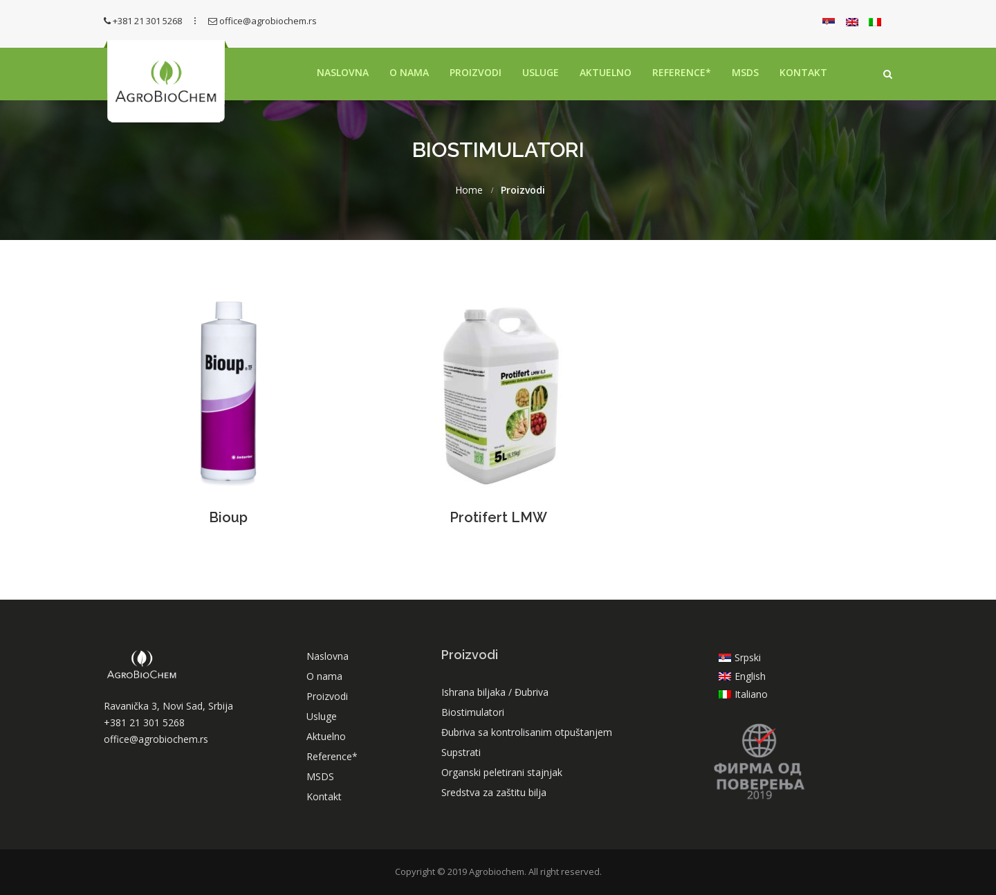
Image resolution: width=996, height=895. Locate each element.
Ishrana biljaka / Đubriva (494, 692)
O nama (409, 72)
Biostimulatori (472, 712)
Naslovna (343, 72)
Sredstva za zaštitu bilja (493, 792)
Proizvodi (475, 72)
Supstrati (461, 752)
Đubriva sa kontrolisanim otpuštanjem (526, 732)
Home (469, 190)
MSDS (745, 72)
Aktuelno (605, 72)
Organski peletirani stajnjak (501, 772)
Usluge (540, 72)
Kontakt (803, 72)
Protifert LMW (498, 517)
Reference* (681, 72)
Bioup (228, 517)
